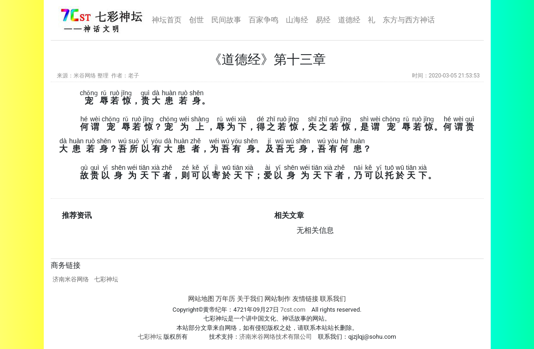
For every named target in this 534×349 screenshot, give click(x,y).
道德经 (349, 19)
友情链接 (305, 298)
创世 (196, 19)
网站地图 (201, 298)
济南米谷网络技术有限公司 (275, 336)
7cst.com (292, 309)
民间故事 (226, 19)
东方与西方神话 (409, 19)
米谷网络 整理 (91, 75)
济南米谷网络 (71, 279)
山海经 (297, 19)
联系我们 (333, 298)
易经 (323, 19)
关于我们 (250, 298)
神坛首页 (167, 19)
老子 (133, 75)
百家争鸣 (263, 19)
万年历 (225, 298)
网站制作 (277, 298)
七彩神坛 (106, 279)
